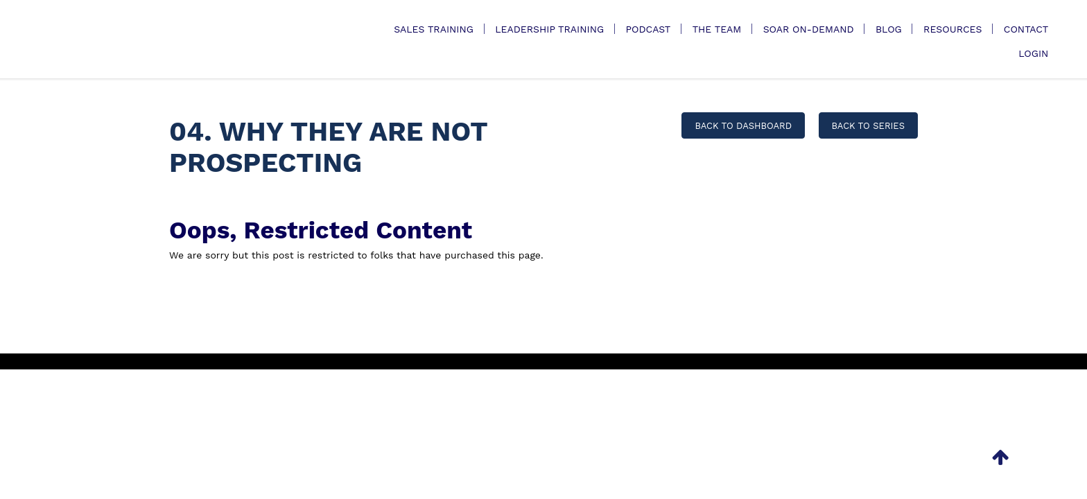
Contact (1026, 29)
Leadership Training (549, 29)
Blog (889, 29)
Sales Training (433, 29)
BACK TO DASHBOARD (743, 126)
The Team (717, 29)
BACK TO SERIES (868, 126)
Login (1033, 53)
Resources (952, 29)
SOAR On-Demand (808, 29)
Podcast (647, 29)
